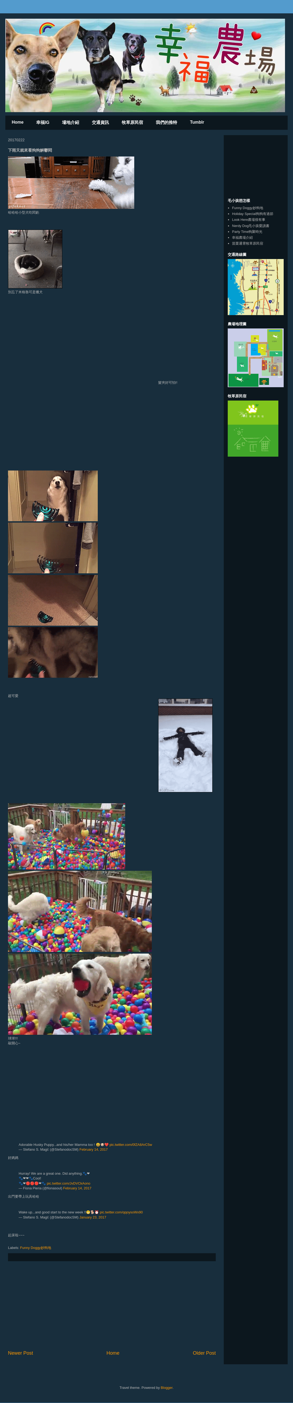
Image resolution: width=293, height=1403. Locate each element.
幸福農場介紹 (242, 238)
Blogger (167, 1388)
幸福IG (42, 122)
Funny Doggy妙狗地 (35, 1248)
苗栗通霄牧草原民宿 (247, 243)
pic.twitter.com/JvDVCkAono (68, 1183)
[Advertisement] (112, 1305)
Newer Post (20, 1353)
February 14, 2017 (93, 1149)
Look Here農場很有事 (248, 220)
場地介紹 (70, 122)
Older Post (204, 1353)
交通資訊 (100, 122)
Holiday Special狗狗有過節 (252, 214)
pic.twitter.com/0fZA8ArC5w (130, 1145)
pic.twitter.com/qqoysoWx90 (121, 1212)
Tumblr (197, 122)
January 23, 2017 (92, 1217)
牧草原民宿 (132, 122)
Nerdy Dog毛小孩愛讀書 (250, 226)
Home (17, 122)
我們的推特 (166, 122)
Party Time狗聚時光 (247, 232)
